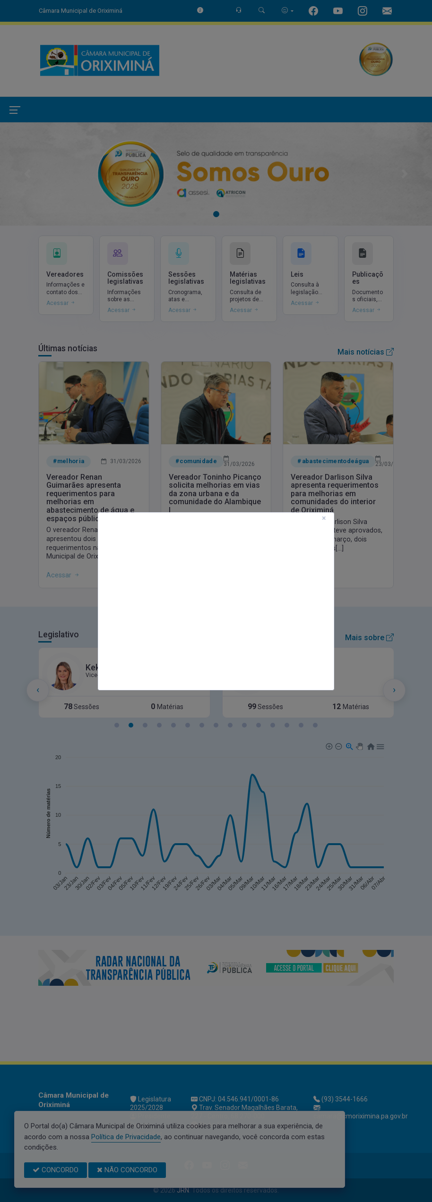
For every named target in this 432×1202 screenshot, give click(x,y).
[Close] (324, 518)
